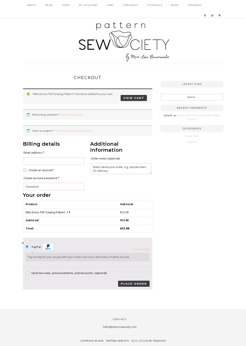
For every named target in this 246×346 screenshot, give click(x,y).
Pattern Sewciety (123, 41)
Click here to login (71, 114)
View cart (133, 98)
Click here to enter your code (73, 131)
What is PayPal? (141, 249)
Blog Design (139, 340)
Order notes (105, 158)
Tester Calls (191, 136)
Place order (134, 283)
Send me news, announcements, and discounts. (66, 273)
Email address (34, 152)
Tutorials (192, 141)
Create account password (41, 178)
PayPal (42, 247)
